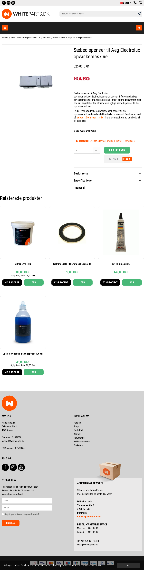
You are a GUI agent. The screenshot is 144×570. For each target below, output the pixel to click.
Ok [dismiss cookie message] (128, 565)
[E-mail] (30, 507)
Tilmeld (10, 522)
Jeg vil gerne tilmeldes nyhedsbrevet (28, 513)
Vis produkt (12, 282)
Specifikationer (83, 180)
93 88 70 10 (86, 540)
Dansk (125, 2)
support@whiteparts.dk (13, 441)
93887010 (11, 437)
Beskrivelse (81, 173)
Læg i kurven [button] (117, 150)
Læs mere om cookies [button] (92, 565)
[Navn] (30, 500)
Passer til (80, 187)
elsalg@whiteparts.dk (87, 544)
